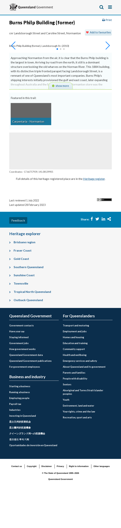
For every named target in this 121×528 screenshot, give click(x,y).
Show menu (110, 7)
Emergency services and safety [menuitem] (80, 396)
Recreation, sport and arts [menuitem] (77, 453)
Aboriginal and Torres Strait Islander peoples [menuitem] (83, 428)
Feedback (18, 256)
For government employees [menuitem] (24, 402)
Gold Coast (21, 294)
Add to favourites (100, 68)
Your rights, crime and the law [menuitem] (79, 447)
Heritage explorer (24, 44)
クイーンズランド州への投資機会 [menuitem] (27, 469)
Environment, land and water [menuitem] (78, 441)
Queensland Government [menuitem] (30, 352)
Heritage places (23, 37)
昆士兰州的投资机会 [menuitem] (20, 457)
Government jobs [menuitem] (19, 379)
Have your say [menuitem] (16, 367)
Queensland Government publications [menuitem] (30, 396)
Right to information (79, 502)
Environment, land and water (32, 29)
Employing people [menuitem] (19, 434)
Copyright (31, 502)
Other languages (102, 502)
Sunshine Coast (24, 311)
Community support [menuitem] (74, 385)
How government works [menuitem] (22, 385)
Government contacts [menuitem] (21, 361)
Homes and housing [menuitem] (73, 373)
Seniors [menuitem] (67, 420)
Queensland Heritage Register (60, 37)
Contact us (16, 502)
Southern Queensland (28, 302)
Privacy (60, 502)
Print (107, 55)
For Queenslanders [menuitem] (79, 352)
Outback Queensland (28, 335)
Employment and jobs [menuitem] (75, 367)
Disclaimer (46, 502)
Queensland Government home (37, 21)
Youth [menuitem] (66, 435)
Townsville (21, 319)
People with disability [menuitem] (75, 414)
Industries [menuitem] (14, 445)
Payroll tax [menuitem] (15, 439)
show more (62, 121)
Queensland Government (60, 515)
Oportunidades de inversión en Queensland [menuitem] (33, 481)
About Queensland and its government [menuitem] (84, 402)
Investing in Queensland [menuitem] (22, 451)
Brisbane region (24, 278)
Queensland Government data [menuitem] (26, 390)
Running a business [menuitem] (19, 428)
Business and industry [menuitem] (27, 413)
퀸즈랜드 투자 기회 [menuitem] (19, 475)
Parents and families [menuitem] (74, 408)
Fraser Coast (22, 286)
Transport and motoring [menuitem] (76, 361)
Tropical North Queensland (32, 327)
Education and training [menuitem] (75, 379)
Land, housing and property (75, 29)
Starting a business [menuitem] (19, 422)
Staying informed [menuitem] (19, 373)
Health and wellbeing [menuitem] (75, 390)
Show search (101, 7)
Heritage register (94, 214)
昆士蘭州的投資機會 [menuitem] (20, 463)
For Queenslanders (77, 21)
